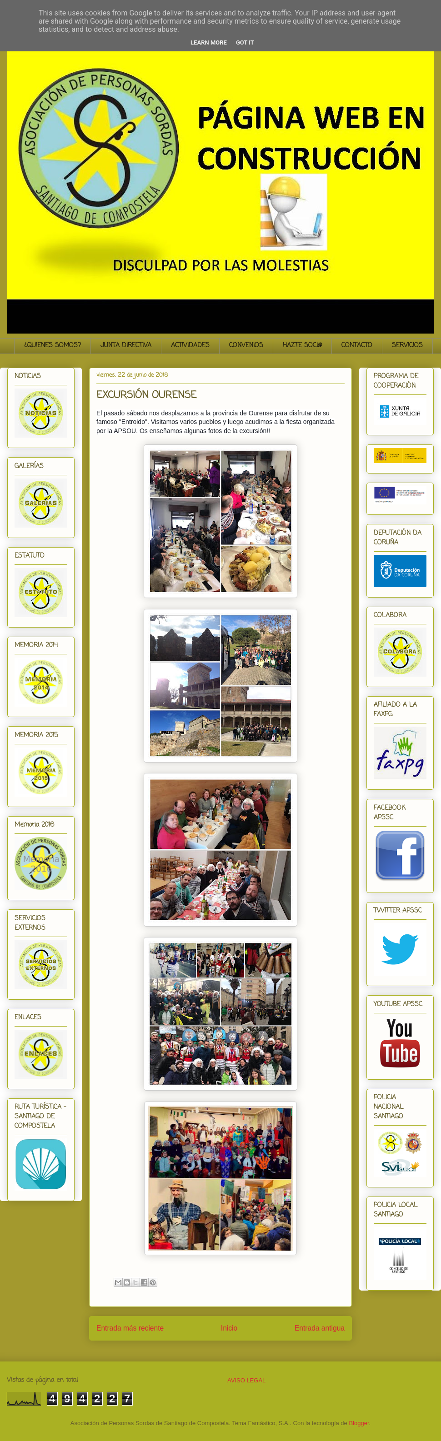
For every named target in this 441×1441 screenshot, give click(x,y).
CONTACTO (356, 345)
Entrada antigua (320, 1328)
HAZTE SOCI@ (302, 345)
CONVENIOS (246, 345)
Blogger (359, 1423)
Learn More (208, 42)
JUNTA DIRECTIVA (125, 345)
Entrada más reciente (130, 1328)
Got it (245, 42)
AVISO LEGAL (246, 1380)
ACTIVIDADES (190, 345)
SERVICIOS (407, 345)
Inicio (229, 1328)
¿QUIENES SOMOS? (52, 345)
